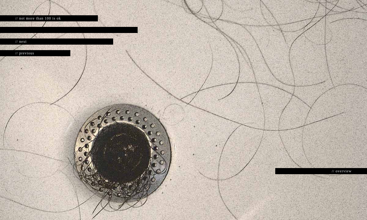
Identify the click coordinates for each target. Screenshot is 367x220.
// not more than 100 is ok (38, 18)
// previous (24, 53)
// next (21, 41)
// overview (342, 171)
